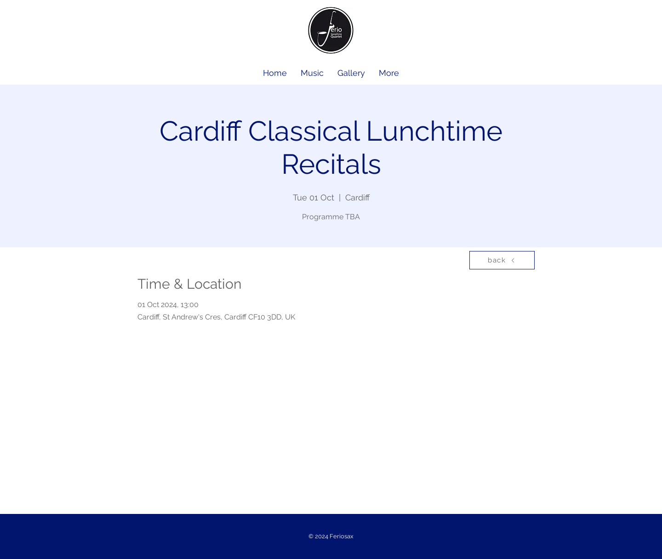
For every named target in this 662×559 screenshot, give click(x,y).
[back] (502, 260)
